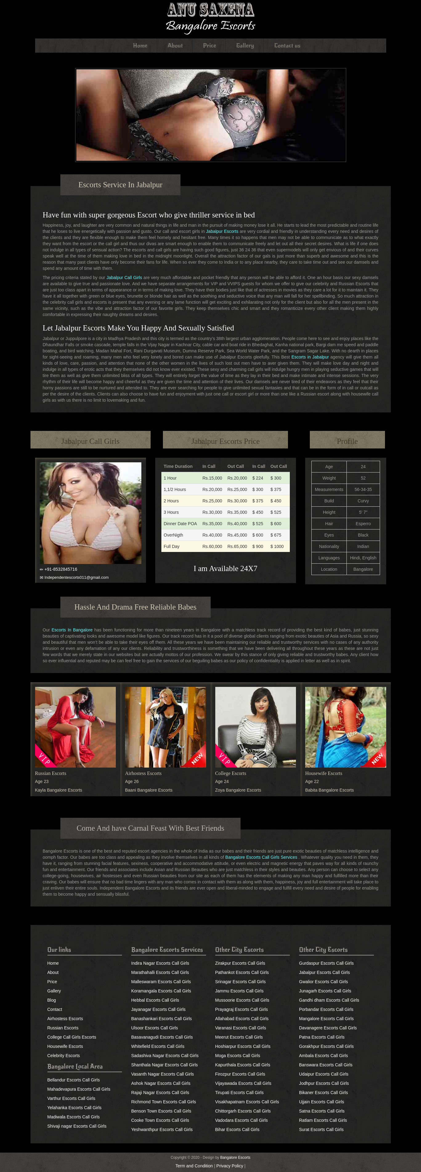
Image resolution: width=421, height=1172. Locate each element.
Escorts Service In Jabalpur (121, 184)
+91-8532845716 (60, 569)
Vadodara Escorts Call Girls (241, 1120)
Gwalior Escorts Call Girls (323, 981)
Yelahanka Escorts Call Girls (74, 1107)
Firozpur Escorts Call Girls (240, 1074)
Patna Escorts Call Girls (322, 1037)
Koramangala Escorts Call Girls (161, 990)
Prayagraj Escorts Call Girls (241, 1009)
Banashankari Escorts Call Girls (161, 1018)
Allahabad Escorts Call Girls (242, 1018)
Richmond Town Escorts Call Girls (163, 1101)
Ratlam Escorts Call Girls (323, 1120)
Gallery (245, 45)
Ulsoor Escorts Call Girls (154, 1027)
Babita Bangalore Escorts (329, 790)
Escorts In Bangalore (71, 629)
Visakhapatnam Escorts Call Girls (247, 1101)
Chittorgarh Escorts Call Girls (243, 1111)
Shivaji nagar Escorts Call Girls (77, 1126)
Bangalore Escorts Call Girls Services (261, 857)
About (175, 45)
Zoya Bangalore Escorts (238, 790)
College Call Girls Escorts (71, 1037)
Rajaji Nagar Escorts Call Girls (160, 1092)
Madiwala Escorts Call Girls (73, 1116)
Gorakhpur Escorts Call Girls (326, 1046)
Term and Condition (194, 1165)
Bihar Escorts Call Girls (237, 1129)
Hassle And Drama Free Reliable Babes (135, 607)
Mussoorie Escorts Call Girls (242, 1000)
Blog (51, 1000)
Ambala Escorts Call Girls (323, 1055)
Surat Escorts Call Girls (321, 1129)
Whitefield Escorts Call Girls (157, 1046)
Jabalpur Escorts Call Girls (324, 972)
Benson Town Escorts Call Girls (161, 1111)
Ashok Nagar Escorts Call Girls (160, 1083)
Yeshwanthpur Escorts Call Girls (161, 1129)
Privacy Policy (230, 1165)
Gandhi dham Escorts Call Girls (329, 1000)
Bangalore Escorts (235, 1157)
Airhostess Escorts (143, 773)
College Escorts (230, 773)
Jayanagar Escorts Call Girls (158, 1009)
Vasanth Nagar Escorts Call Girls (162, 1074)
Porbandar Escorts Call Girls (326, 1009)
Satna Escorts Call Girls (322, 1111)
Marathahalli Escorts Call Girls (160, 972)
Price (209, 45)
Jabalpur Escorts (222, 231)
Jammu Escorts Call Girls (239, 990)
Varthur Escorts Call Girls (71, 1098)
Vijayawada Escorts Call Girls (243, 1083)
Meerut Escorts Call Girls (239, 1037)
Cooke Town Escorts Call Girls (160, 1120)
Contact (54, 1009)
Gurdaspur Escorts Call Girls (326, 963)
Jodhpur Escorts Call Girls (324, 1083)
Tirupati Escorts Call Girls (239, 1092)
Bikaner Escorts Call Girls (323, 1092)
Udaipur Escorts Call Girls (323, 1074)
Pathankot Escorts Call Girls (242, 972)
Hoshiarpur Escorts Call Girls (243, 1046)
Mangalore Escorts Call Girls (326, 1018)
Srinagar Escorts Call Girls (240, 981)
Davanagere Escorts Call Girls (328, 1027)
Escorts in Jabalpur (310, 357)
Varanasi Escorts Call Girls (240, 1027)
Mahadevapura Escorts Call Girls (79, 1089)
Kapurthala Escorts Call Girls (242, 1064)
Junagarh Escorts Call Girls (325, 990)
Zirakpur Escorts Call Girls (240, 963)
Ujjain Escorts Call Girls (321, 1101)
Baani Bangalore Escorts (148, 790)
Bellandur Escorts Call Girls (73, 1079)
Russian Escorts (51, 773)
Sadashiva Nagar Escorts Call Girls (165, 1055)
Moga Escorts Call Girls (237, 1055)
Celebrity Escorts (63, 1055)
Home (140, 45)
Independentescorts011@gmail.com (76, 577)
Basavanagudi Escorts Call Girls (162, 1037)
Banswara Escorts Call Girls (326, 1064)
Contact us (287, 45)
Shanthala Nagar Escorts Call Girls (164, 1064)
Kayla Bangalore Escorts (58, 790)
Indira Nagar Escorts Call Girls (160, 963)
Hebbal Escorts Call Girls (155, 1000)
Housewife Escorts (323, 773)
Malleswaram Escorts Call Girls (161, 981)
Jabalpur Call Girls (124, 277)
